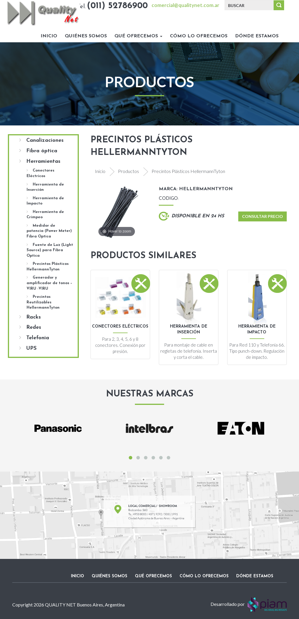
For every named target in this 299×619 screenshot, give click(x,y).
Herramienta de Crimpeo (45, 214)
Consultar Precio (262, 216)
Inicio (49, 36)
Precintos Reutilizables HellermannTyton (43, 302)
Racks (30, 317)
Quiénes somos (86, 36)
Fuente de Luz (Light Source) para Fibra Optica (50, 250)
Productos (128, 171)
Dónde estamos (257, 36)
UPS (27, 348)
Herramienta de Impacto (45, 201)
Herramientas (39, 161)
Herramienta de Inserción (45, 187)
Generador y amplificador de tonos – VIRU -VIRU (49, 282)
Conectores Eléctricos (40, 173)
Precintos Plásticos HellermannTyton (48, 266)
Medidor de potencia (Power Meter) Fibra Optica (49, 230)
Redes (30, 327)
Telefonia (34, 338)
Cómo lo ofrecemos (198, 36)
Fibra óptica (38, 151)
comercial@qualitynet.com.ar (185, 5)
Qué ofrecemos (138, 36)
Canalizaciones (41, 140)
